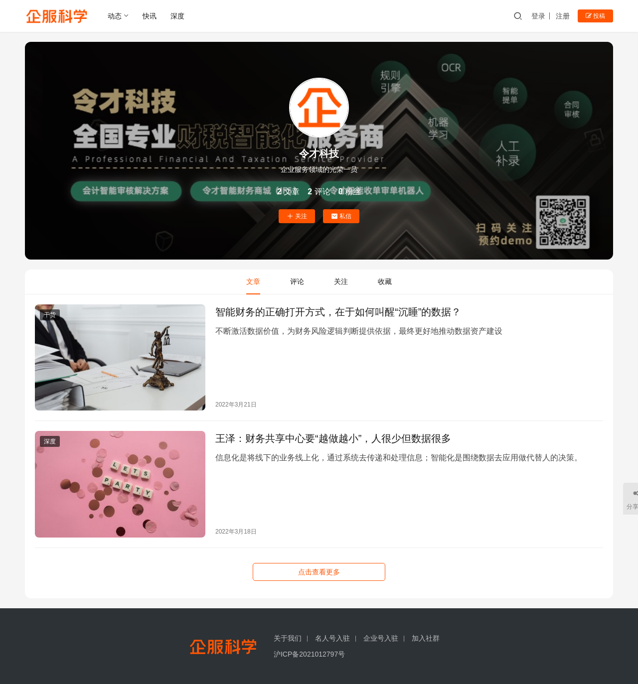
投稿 (595, 15)
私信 (341, 216)
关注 (297, 216)
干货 (50, 314)
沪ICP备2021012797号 (309, 654)
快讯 (150, 16)
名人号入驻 (332, 638)
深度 (177, 16)
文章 (253, 281)
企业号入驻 (380, 638)
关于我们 (288, 638)
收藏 (385, 281)
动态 (115, 16)
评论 (297, 281)
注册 (563, 16)
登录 (538, 16)
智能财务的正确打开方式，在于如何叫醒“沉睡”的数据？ (338, 311)
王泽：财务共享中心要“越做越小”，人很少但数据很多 (333, 438)
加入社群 (426, 638)
